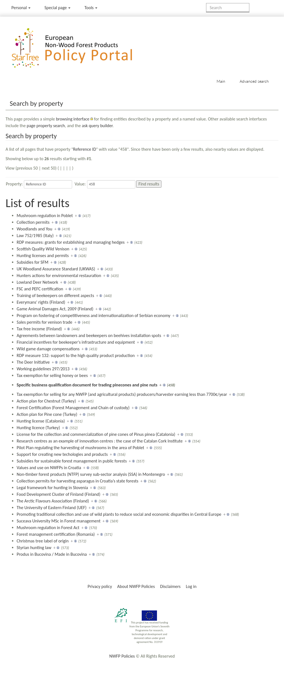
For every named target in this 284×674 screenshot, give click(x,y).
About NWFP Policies (136, 586)
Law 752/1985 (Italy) (35, 235)
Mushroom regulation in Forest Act (48, 527)
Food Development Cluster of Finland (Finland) (58, 494)
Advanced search (254, 81)
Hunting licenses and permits (43, 255)
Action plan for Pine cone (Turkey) (47, 414)
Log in (191, 586)
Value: (80, 184)
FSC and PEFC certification (40, 288)
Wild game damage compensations (48, 348)
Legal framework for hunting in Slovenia (52, 487)
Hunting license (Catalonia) (41, 421)
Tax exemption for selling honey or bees (52, 375)
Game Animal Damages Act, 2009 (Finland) (55, 308)
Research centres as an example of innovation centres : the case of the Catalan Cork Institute (100, 441)
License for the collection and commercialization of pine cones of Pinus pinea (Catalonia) (96, 434)
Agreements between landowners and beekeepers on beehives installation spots (89, 335)
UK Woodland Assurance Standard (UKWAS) (56, 268)
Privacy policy (100, 586)
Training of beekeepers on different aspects (55, 295)
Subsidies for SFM (33, 262)
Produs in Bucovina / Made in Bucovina (52, 554)
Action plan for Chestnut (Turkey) (46, 401)
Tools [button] (90, 7)
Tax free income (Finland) (39, 328)
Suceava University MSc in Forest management (58, 521)
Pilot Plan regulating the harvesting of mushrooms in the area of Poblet (80, 447)
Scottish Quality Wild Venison (43, 249)
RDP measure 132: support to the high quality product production (76, 355)
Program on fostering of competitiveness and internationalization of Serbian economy (93, 315)
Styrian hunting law (34, 547)
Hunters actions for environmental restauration (59, 275)
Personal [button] (21, 7)
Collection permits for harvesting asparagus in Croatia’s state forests (77, 481)
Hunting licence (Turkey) (38, 427)
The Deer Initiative (33, 362)
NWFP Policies (122, 656)
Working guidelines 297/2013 (43, 368)
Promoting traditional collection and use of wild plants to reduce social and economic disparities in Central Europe (119, 514)
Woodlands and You (34, 229)
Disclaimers (170, 586)
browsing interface (73, 119)
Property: (14, 184)
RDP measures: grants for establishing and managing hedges (71, 242)
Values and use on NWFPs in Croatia (49, 467)
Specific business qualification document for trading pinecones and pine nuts (87, 385)
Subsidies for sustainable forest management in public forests (72, 461)
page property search (46, 125)
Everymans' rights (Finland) (41, 302)
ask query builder (97, 125)
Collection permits (33, 222)
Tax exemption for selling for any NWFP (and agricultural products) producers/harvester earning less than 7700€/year (122, 394)
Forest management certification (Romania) (56, 534)
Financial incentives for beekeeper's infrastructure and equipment (76, 342)
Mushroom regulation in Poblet (45, 215)
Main (221, 81)
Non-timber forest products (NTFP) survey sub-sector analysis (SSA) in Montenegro (91, 474)
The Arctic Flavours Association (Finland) (53, 501)
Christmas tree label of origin (43, 541)
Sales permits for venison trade (44, 322)
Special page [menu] (57, 7)
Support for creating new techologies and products (62, 454)
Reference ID (84, 149)
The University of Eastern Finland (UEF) (52, 507)
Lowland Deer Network (37, 282)
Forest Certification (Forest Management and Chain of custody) (73, 407)
